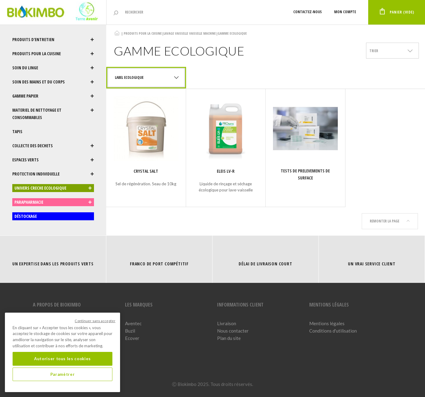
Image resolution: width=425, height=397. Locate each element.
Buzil (130, 330)
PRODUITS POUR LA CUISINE (53, 53)
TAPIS (17, 131)
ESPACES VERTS (53, 160)
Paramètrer (62, 374)
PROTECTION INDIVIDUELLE (53, 174)
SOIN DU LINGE (53, 67)
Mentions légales (327, 323)
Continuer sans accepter (95, 321)
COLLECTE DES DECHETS (53, 145)
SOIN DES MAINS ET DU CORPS (53, 82)
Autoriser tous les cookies (62, 358)
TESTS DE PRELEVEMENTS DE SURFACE (305, 174)
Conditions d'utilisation (333, 330)
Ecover (132, 338)
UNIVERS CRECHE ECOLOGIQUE (53, 188)
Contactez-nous (307, 11)
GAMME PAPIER (53, 96)
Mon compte (345, 11)
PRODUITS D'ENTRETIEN (53, 39)
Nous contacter (233, 330)
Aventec (133, 323)
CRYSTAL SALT (146, 171)
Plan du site (229, 338)
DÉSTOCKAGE (25, 216)
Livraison (226, 323)
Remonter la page (390, 221)
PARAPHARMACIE (53, 202)
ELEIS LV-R (226, 171)
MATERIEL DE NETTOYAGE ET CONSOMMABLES (53, 113)
